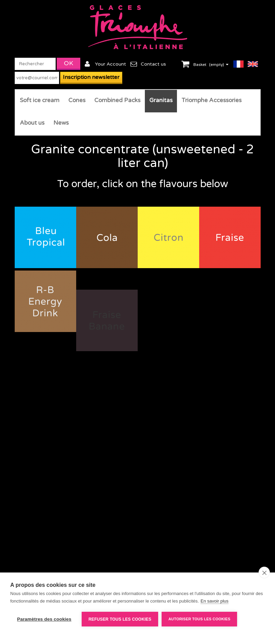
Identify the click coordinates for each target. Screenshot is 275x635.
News (61, 122)
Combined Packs (117, 100)
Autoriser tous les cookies (199, 619)
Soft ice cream (39, 100)
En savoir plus (215, 601)
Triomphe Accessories (211, 100)
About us (32, 122)
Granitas (161, 100)
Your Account (110, 64)
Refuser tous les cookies (119, 619)
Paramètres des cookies (44, 619)
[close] (264, 572)
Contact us (153, 64)
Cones (76, 100)
